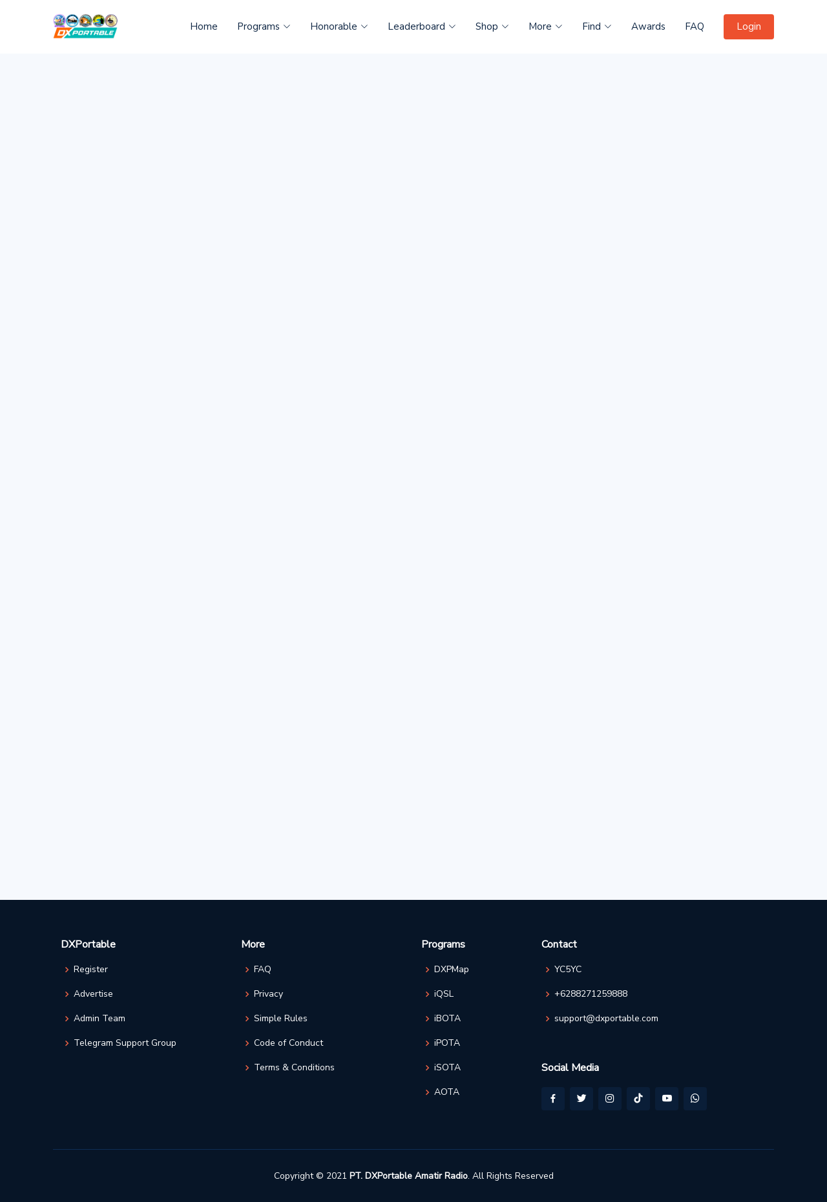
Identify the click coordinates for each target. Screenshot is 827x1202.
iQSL (444, 994)
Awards (648, 26)
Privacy (268, 994)
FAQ (694, 26)
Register (91, 969)
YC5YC (567, 969)
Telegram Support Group (125, 1043)
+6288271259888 (590, 994)
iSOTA (447, 1067)
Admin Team (99, 1018)
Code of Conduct (288, 1043)
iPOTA (447, 1043)
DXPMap (451, 969)
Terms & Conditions (294, 1067)
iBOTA (447, 1018)
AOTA (446, 1092)
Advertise (93, 994)
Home (204, 26)
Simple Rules (281, 1018)
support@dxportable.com (606, 1018)
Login (749, 26)
